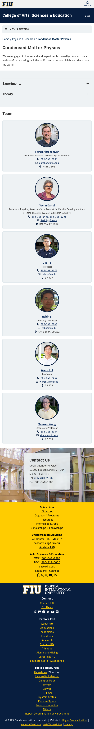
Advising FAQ (47, 547)
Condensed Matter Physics (54, 39)
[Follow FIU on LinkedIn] (40, 612)
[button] (88, 4)
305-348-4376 (49, 270)
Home (5, 39)
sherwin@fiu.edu (49, 435)
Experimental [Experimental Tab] (12, 83)
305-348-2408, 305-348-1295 (49, 216)
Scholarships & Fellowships (47, 527)
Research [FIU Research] (47, 640)
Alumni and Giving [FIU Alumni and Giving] (47, 652)
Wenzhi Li (47, 370)
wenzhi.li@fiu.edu (49, 381)
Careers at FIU (47, 656)
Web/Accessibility (52, 724)
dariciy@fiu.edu (48, 220)
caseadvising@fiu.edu (47, 543)
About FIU (47, 623)
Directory (47, 511)
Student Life (47, 644)
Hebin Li (47, 316)
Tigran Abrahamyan (47, 151)
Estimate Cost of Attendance (47, 660)
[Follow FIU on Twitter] (49, 612)
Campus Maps (47, 680)
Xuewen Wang (47, 424)
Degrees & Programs (47, 515)
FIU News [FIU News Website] (47, 607)
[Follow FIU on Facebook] (44, 612)
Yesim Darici (47, 205)
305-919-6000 (50, 562)
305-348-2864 (51, 558)
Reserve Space (47, 701)
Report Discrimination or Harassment (47, 713)
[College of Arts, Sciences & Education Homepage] (37, 15)
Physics (16, 39)
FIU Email (47, 693)
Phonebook (40, 672)
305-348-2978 (54, 539)
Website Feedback (31, 724)
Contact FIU (47, 603)
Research (29, 39)
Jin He (47, 262)
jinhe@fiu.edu (49, 274)
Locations (41, 570)
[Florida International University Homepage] (24, 4)
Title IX (47, 709)
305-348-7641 (49, 324)
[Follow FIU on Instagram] (36, 612)
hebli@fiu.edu (49, 328)
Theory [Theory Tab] (7, 94)
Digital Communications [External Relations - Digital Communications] (74, 720)
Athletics (47, 648)
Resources (47, 519)
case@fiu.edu (47, 566)
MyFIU (47, 684)
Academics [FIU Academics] (47, 632)
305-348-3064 (49, 431)
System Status (47, 697)
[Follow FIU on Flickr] (58, 612)
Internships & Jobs (47, 523)
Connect (54, 570)
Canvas (47, 688)
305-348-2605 (49, 159)
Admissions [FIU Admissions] (47, 627)
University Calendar (47, 676)
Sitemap (68, 724)
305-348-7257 (49, 378)
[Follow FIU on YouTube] (53, 612)
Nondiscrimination (47, 705)
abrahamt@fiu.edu (49, 163)
